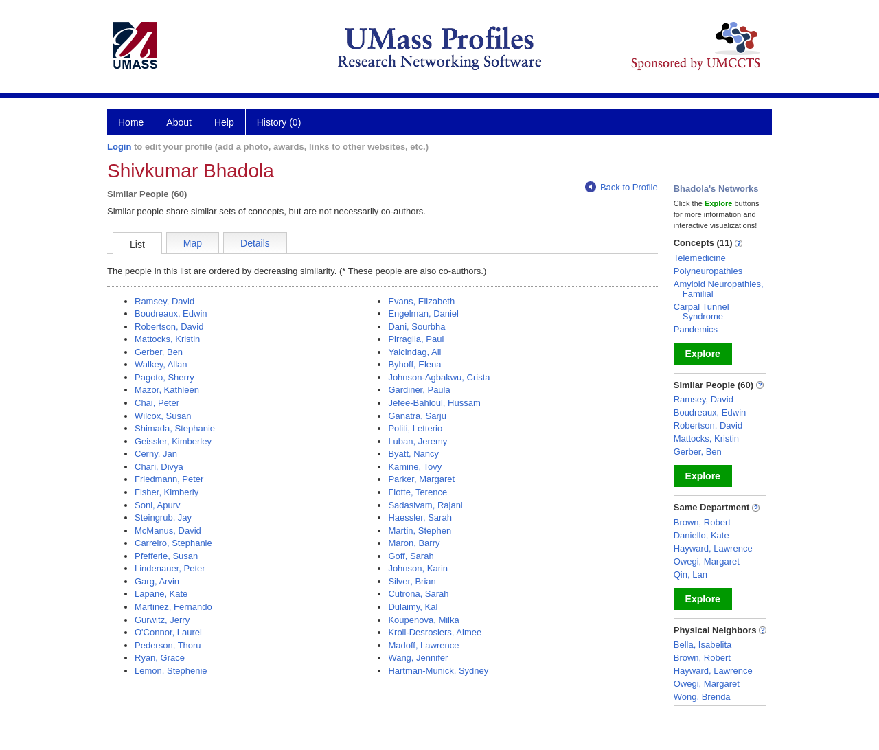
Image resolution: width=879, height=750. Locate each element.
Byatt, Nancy (413, 453)
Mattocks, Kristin (167, 339)
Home (131, 122)
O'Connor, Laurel (168, 632)
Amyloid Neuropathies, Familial (719, 289)
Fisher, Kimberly (166, 492)
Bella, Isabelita (703, 644)
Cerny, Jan (156, 453)
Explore (702, 353)
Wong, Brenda (702, 697)
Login (119, 146)
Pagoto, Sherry (164, 377)
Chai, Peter (157, 403)
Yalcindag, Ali (414, 352)
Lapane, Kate (161, 594)
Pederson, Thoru (168, 645)
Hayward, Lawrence (713, 548)
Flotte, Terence (417, 492)
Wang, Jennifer (418, 657)
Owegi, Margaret (707, 561)
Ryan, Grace (160, 657)
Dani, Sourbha (416, 326)
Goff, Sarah (410, 556)
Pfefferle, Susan (166, 556)
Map (192, 243)
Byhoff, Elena (414, 364)
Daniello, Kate (701, 535)
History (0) (279, 122)
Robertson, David (169, 326)
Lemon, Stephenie (171, 671)
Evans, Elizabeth (421, 301)
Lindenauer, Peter (170, 568)
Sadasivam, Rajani (425, 505)
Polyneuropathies (708, 271)
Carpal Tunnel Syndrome (701, 311)
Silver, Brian (411, 581)
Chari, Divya (159, 467)
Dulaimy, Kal (412, 607)
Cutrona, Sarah (418, 594)
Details (255, 243)
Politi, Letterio (415, 428)
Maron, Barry (414, 543)
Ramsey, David (164, 301)
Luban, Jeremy (417, 441)
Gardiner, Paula (419, 390)
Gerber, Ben (159, 352)
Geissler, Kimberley (173, 441)
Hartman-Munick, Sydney (438, 671)
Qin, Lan (690, 574)
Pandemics (696, 329)
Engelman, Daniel (423, 313)
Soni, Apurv (158, 505)
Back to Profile (621, 187)
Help (224, 122)
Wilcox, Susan (163, 416)
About (179, 122)
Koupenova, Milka (423, 620)
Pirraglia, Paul (416, 339)
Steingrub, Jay (163, 517)
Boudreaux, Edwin (171, 313)
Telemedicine (700, 258)
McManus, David (168, 530)
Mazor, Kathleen (167, 390)
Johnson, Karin (418, 568)
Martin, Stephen (419, 530)
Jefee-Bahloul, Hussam (434, 403)
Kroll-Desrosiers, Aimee (434, 632)
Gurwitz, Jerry (162, 620)
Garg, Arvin (157, 581)
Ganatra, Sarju (417, 416)
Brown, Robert (702, 522)
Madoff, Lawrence (423, 645)
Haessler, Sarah (420, 517)
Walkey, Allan (161, 364)
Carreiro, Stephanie (173, 543)
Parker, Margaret (421, 479)
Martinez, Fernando (173, 607)
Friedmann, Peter (169, 479)
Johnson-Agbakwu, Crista (439, 377)
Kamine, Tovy (415, 467)
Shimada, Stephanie (175, 428)
